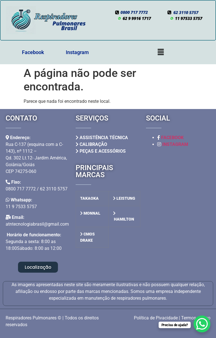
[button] (160, 52)
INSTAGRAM (175, 144)
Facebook (33, 52)
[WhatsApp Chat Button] (202, 323)
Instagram (77, 52)
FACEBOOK (172, 137)
